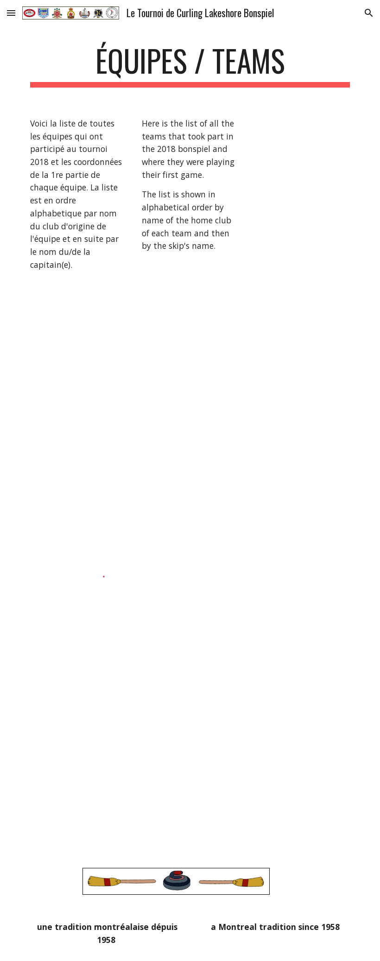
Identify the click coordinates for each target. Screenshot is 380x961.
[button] (11, 12)
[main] (190, 65)
